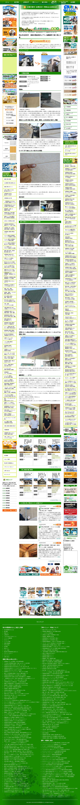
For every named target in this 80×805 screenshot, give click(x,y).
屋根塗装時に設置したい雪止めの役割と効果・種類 (10, 316)
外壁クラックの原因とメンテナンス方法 (9, 259)
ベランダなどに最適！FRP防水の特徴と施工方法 (10, 395)
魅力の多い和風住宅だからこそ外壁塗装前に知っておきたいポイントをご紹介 (57, 685)
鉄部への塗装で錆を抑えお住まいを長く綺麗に (9, 357)
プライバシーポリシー (9, 466)
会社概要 (6, 455)
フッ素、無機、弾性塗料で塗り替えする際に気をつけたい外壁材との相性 (18, 744)
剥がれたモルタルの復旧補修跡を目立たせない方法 (10, 263)
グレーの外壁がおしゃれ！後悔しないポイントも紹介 (70, 382)
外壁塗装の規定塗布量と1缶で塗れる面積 (70, 325)
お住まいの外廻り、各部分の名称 (10, 697)
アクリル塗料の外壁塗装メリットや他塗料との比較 (10, 236)
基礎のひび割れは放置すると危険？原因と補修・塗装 (14, 769)
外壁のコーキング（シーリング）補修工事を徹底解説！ (53, 677)
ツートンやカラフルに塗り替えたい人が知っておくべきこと (71, 72)
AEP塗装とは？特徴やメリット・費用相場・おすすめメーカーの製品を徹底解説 (58, 776)
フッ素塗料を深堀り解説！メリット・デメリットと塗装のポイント (17, 786)
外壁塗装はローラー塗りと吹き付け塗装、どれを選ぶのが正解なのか (17, 734)
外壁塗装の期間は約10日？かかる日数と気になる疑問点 (15, 675)
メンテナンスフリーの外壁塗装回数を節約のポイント (70, 226)
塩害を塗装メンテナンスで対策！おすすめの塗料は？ (14, 759)
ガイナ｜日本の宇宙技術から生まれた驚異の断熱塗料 (52, 764)
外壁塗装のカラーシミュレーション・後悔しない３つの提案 (16, 671)
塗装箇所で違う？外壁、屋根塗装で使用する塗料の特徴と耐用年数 (55, 779)
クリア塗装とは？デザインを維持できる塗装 (10, 247)
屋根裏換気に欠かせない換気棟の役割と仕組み (9, 407)
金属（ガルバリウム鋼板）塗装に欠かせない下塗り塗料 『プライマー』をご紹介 (58, 791)
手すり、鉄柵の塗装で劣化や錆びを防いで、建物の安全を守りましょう (56, 712)
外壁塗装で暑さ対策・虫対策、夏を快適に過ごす (52, 734)
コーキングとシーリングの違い (10, 418)
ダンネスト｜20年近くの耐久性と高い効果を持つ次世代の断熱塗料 (55, 763)
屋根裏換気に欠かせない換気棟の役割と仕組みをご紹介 (15, 757)
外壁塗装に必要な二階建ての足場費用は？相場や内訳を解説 (54, 738)
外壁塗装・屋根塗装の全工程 (48, 636)
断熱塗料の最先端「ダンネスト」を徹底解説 (70, 351)
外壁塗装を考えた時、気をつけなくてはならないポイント (15, 719)
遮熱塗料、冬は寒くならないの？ (49, 778)
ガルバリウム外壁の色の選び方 (69, 234)
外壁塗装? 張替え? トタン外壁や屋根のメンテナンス (52, 680)
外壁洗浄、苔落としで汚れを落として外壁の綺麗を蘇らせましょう (55, 722)
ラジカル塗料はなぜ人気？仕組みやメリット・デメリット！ (16, 790)
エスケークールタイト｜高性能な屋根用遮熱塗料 (52, 754)
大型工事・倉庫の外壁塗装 (47, 729)
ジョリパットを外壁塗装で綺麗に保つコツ (70, 317)
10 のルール (6, 639)
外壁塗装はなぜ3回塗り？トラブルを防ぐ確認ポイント (15, 720)
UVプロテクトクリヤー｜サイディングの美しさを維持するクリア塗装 (56, 761)
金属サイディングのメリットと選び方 (8, 338)
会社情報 (6, 646)
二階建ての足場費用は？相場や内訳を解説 (70, 275)
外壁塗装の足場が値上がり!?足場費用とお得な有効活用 (53, 736)
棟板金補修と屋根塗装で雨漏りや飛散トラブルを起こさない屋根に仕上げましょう (20, 747)
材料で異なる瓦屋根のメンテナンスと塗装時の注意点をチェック (55, 688)
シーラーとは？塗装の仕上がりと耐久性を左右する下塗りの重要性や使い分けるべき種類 (59, 788)
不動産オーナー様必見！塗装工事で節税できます (70, 264)
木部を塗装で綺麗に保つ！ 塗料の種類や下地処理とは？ (15, 761)
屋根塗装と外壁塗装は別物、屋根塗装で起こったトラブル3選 (16, 727)
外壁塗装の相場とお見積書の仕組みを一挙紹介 (51, 644)
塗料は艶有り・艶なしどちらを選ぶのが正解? (70, 298)
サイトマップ (7, 474)
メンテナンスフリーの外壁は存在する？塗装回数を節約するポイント (17, 700)
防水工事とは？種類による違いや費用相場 (10, 392)
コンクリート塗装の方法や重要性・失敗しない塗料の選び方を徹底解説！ (56, 719)
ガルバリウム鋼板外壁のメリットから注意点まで (70, 230)
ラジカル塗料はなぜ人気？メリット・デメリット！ (70, 420)
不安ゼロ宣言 (6, 644)
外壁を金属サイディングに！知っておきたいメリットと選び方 (54, 678)
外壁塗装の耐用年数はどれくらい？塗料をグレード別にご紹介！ (17, 705)
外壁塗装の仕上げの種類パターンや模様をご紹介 (70, 408)
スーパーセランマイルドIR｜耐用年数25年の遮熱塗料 (53, 747)
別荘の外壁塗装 (45, 732)
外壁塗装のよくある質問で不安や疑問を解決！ (70, 169)
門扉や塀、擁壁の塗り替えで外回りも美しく (51, 666)
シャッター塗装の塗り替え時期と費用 (8, 376)
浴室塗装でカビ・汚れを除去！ (8, 373)
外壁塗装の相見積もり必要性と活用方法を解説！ (70, 184)
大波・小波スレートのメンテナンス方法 (9, 437)
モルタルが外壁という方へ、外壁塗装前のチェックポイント (54, 793)
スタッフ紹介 (7, 459)
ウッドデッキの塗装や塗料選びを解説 (9, 369)
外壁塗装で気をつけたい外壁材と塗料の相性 (9, 433)
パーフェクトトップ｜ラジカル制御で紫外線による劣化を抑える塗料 (56, 742)
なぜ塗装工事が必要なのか (10, 182)
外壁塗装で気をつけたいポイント (9, 282)
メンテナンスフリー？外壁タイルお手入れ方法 (70, 306)
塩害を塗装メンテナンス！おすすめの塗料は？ (10, 411)
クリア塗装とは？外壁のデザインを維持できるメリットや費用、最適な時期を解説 (58, 774)
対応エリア (6, 648)
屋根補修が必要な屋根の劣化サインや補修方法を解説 (52, 707)
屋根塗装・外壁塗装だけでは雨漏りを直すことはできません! (16, 685)
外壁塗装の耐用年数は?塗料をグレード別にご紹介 (10, 225)
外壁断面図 (6, 429)
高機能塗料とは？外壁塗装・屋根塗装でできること (10, 274)
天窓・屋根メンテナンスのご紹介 (9, 304)
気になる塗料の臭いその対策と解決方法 (69, 211)
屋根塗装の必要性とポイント (48, 656)
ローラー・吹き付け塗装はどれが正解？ (69, 321)
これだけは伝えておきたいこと (10, 636)
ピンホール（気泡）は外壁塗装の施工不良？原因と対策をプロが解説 (17, 715)
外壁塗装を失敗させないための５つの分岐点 (13, 669)
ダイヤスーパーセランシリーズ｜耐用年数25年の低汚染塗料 (54, 751)
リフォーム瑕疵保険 (8, 638)
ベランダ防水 (9, 70)
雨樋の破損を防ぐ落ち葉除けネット (8, 319)
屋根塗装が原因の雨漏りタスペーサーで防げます (9, 331)
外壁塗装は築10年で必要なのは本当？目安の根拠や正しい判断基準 (17, 676)
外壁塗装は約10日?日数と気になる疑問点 (69, 203)
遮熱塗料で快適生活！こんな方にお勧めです (51, 756)
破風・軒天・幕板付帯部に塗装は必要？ (9, 289)
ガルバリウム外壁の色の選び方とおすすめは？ (13, 703)
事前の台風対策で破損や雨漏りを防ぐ (69, 355)
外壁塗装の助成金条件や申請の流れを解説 (70, 173)
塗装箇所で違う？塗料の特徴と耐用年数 (69, 241)
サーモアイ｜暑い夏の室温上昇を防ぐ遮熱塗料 (51, 746)
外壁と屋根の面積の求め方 (10, 425)
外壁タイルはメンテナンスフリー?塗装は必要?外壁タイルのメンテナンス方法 (57, 683)
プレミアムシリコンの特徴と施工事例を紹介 (69, 412)
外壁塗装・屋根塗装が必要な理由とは (11, 688)
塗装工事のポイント (8, 186)
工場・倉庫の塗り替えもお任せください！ (70, 146)
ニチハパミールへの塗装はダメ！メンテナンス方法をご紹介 (16, 763)
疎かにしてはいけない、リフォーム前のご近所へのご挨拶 (15, 680)
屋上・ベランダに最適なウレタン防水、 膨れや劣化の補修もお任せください (19, 754)
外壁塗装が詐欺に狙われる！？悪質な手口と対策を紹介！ (15, 724)
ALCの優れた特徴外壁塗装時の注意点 (8, 422)
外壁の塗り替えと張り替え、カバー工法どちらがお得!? (15, 695)
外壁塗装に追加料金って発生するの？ (69, 181)
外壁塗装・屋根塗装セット (9, 66)
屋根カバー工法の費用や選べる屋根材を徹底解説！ (52, 661)
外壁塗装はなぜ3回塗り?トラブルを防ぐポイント (9, 285)
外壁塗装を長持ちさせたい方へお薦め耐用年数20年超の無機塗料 (55, 786)
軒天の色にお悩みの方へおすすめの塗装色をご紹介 (10, 300)
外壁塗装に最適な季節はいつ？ (9, 232)
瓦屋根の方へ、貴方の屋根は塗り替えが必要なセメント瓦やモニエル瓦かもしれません (59, 690)
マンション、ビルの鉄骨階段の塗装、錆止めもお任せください (54, 710)
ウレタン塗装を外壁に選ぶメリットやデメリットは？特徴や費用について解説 (57, 773)
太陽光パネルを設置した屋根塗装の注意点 (70, 336)
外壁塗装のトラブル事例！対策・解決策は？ (70, 367)
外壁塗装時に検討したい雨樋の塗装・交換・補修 (9, 312)
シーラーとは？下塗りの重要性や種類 (69, 253)
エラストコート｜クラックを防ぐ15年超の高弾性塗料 (53, 759)
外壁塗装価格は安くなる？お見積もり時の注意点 (10, 206)
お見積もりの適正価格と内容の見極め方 (70, 196)
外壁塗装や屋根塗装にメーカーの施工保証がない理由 (70, 260)
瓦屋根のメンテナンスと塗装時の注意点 (9, 350)
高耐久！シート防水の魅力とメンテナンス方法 (9, 403)
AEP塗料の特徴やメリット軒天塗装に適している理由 (70, 424)
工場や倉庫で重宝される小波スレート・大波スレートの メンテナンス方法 (18, 746)
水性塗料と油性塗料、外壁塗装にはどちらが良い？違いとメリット (55, 785)
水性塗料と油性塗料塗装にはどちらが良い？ (70, 302)
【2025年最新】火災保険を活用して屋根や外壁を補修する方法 (54, 651)
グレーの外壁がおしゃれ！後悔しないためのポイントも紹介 (16, 778)
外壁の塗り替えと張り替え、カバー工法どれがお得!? (70, 218)
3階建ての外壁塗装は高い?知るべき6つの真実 (70, 215)
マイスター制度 (7, 641)
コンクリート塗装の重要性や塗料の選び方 (9, 380)
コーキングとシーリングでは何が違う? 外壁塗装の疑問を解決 (16, 735)
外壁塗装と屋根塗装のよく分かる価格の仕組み (51, 631)
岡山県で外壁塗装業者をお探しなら (11, 651)
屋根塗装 (9, 62)
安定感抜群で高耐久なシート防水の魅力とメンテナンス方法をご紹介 (17, 756)
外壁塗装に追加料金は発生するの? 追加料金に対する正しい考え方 (55, 675)
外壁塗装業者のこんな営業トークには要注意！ (70, 279)
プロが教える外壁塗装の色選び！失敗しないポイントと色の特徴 (17, 663)
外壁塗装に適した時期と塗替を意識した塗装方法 (9, 228)
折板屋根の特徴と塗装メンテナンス (8, 346)
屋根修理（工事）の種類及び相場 (8, 209)
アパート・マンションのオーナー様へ (70, 150)
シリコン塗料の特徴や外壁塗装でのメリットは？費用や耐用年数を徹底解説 (57, 769)
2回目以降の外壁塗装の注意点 (68, 238)
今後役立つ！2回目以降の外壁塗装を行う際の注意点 (52, 665)
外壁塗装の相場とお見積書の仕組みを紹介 (70, 188)
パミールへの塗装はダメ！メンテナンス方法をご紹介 (70, 344)
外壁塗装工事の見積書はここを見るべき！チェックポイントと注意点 (56, 646)
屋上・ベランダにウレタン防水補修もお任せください (10, 399)
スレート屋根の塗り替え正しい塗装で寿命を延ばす (10, 327)
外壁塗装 (9, 59)
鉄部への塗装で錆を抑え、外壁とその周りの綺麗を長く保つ (54, 709)
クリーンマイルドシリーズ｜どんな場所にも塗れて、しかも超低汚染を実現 (57, 766)
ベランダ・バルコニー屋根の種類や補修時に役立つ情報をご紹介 (17, 749)
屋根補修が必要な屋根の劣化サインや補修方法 (9, 323)
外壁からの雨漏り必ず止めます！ (49, 653)
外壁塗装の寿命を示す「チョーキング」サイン (9, 255)
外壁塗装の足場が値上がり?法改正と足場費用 (71, 272)
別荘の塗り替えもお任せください (70, 154)
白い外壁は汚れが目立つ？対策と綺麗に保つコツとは (70, 389)
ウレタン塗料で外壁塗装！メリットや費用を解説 (10, 240)
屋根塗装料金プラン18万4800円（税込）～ (50, 639)
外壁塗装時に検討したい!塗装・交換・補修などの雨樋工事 (53, 702)
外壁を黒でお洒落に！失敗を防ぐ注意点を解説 (70, 386)
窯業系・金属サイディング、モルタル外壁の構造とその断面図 (16, 741)
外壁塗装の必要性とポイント (48, 655)
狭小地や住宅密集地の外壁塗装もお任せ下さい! (9, 335)
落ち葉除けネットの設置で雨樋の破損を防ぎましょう (52, 705)
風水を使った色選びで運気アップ (71, 58)
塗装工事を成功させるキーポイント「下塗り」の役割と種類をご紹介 (56, 790)
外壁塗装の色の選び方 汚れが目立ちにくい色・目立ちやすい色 (16, 666)
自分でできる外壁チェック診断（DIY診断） (12, 691)
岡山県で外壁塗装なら (9, 463)
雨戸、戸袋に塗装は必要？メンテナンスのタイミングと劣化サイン (55, 721)
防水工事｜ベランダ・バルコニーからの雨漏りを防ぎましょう (54, 670)
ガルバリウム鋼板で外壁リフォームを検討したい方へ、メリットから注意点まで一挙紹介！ (22, 702)
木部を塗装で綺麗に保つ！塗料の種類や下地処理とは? (71, 340)
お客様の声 (6, 634)
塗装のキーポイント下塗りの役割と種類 (69, 245)
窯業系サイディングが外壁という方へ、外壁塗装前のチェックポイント (56, 795)
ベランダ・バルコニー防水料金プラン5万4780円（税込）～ (54, 643)
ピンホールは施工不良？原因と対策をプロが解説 (9, 266)
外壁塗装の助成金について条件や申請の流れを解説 (52, 673)
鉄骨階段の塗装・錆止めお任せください (9, 361)
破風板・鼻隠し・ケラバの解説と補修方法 (10, 293)
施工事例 (25, 32)
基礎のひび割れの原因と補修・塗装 (68, 363)
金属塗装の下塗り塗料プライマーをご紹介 (69, 249)
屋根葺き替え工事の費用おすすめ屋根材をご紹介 (9, 213)
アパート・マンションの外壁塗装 (49, 731)
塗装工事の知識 (7, 179)
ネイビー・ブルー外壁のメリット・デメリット (70, 378)
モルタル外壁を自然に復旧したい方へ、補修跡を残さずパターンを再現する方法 (20, 713)
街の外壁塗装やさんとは (9, 629)
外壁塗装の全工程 (8, 198)
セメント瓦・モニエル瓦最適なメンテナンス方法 (9, 354)
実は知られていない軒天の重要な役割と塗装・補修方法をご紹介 (55, 695)
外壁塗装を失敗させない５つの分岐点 (70, 177)
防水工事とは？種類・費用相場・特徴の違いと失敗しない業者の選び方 (18, 751)
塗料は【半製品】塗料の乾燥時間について (9, 414)
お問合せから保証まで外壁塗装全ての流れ (50, 634)
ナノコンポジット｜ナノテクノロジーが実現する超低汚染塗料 (54, 757)
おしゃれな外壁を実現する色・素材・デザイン (70, 374)
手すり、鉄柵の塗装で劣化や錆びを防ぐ (9, 365)
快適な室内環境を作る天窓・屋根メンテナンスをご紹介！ (53, 699)
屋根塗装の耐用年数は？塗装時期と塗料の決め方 (70, 370)
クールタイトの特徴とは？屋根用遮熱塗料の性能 (70, 416)
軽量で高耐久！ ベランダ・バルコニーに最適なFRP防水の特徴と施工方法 (18, 752)
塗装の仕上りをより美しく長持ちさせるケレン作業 (10, 270)
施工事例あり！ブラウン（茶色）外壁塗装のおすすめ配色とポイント (17, 785)
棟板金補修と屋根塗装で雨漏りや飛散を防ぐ (9, 384)
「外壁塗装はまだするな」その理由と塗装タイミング (10, 202)
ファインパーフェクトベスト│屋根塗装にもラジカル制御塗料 (54, 744)
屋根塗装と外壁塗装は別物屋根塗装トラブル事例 (10, 278)
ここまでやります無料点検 (47, 633)
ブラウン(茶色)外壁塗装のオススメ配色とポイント (70, 397)
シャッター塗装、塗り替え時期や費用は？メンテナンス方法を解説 (55, 717)
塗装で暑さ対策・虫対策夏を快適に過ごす (9, 251)
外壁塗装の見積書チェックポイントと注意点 (70, 192)
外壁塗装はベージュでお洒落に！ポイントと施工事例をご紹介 (16, 783)
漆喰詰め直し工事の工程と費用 (69, 313)
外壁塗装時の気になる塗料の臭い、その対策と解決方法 (15, 681)
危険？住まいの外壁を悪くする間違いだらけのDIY (70, 283)
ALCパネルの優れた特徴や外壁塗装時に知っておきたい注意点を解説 (17, 737)
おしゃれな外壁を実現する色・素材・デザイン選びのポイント (16, 774)
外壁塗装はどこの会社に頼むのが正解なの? (12, 730)
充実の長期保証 (7, 643)
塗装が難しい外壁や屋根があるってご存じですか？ (70, 287)
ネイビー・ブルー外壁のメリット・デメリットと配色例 (15, 776)
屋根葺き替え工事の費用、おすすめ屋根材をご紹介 (52, 660)
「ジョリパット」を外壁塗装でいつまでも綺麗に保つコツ (15, 742)
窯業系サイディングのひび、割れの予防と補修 (70, 291)
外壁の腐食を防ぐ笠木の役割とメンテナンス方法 (10, 308)
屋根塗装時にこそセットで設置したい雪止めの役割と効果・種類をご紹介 (56, 704)
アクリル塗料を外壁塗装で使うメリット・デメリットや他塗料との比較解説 (57, 771)
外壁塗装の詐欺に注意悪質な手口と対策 (69, 200)
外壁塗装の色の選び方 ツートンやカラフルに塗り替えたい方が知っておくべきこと (20, 668)
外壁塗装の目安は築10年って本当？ (8, 194)
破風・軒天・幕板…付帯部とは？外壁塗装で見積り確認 (53, 692)
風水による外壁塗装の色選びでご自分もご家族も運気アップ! (16, 673)
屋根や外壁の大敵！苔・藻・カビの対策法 (69, 332)
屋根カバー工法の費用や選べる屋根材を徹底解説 (9, 217)
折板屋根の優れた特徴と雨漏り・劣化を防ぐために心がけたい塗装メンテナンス (58, 682)
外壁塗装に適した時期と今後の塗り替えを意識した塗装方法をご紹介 (17, 707)
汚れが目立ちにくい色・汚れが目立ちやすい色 (71, 62)
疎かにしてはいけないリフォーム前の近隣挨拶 (70, 207)
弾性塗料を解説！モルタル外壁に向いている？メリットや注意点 (17, 788)
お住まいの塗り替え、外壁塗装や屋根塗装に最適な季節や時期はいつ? (18, 708)
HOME (20, 32)
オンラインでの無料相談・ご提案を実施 (70, 165)
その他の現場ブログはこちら (54, 561)
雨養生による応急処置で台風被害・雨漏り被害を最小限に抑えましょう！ (18, 768)
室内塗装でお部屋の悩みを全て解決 (49, 668)
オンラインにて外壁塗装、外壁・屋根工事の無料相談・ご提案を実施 (56, 671)
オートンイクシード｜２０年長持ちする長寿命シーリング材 (54, 768)
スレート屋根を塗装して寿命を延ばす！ (50, 727)
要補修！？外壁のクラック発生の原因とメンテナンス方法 (15, 712)
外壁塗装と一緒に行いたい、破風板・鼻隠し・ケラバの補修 (54, 694)
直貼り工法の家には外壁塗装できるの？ (69, 294)
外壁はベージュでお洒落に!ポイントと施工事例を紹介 (70, 393)
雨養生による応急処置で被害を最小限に (70, 359)
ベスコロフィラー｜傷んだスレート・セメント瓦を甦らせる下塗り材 (56, 749)
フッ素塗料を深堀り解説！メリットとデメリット (70, 401)
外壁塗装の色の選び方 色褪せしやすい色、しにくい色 (14, 664)
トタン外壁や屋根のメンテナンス (8, 342)
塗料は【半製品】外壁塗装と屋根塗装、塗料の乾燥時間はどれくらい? (18, 732)
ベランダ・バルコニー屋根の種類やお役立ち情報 (10, 388)
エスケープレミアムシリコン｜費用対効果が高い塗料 (52, 752)
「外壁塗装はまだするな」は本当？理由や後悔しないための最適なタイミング (19, 678)
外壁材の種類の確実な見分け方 (68, 222)
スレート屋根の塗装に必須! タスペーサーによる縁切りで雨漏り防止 (17, 729)
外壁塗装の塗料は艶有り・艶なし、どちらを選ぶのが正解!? (54, 783)
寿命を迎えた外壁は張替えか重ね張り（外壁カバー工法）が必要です (56, 663)
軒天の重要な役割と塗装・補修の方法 (8, 297)
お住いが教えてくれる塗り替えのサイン (9, 190)
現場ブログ (6, 633)
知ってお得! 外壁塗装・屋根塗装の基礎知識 (12, 686)
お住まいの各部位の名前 (9, 220)
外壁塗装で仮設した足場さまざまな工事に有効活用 (70, 268)
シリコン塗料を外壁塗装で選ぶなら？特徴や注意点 (10, 244)
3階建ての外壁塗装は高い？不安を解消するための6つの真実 (16, 683)
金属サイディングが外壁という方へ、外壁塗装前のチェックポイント (56, 796)
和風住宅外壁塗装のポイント (69, 310)
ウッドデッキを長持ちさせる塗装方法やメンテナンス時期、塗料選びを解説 (57, 714)
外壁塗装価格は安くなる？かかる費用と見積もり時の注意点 (54, 648)
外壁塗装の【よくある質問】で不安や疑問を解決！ (14, 661)
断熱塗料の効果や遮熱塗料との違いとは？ (70, 348)
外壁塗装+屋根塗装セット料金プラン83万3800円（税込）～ (54, 641)
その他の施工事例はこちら (55, 467)
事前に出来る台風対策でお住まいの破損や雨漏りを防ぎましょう (17, 766)
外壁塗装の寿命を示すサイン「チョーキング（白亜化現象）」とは (17, 710)
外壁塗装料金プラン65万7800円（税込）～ (50, 638)
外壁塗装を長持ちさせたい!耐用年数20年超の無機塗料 (70, 256)
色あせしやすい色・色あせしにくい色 (70, 67)
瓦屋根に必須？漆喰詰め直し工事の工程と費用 (51, 687)
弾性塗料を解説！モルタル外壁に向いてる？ (70, 405)
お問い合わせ (7, 470)
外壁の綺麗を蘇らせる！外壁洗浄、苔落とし (70, 329)
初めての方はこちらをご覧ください (49, 629)
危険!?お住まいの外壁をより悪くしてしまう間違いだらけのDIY (16, 693)
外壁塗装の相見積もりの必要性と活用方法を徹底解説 (14, 722)
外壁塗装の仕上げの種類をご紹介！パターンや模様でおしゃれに (17, 791)
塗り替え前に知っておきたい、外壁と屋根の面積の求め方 (15, 739)
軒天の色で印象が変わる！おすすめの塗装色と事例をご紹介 (54, 697)
